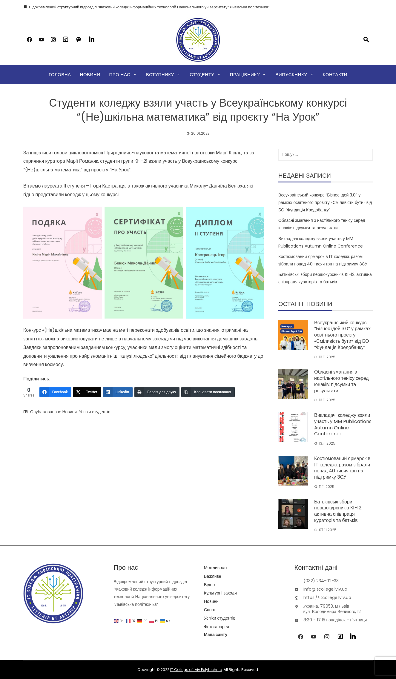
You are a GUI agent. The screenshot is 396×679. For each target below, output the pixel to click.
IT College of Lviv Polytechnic (196, 669)
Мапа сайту (215, 634)
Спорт (210, 610)
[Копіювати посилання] (208, 392)
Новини (90, 74)
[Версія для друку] (156, 392)
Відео (209, 585)
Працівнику (245, 74)
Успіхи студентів (94, 412)
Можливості (215, 568)
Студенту (202, 74)
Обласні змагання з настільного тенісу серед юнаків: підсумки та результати (341, 381)
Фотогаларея (216, 627)
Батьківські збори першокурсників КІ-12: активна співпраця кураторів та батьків (338, 511)
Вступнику (160, 74)
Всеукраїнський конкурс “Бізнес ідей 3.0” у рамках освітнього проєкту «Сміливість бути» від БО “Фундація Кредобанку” (325, 202)
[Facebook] (55, 392)
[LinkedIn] (118, 392)
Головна (60, 74)
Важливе (212, 576)
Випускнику (291, 74)
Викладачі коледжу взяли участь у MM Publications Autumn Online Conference (343, 424)
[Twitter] (87, 392)
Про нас (119, 74)
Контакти (335, 74)
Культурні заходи (220, 593)
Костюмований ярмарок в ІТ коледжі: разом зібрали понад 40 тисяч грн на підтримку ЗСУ (342, 467)
